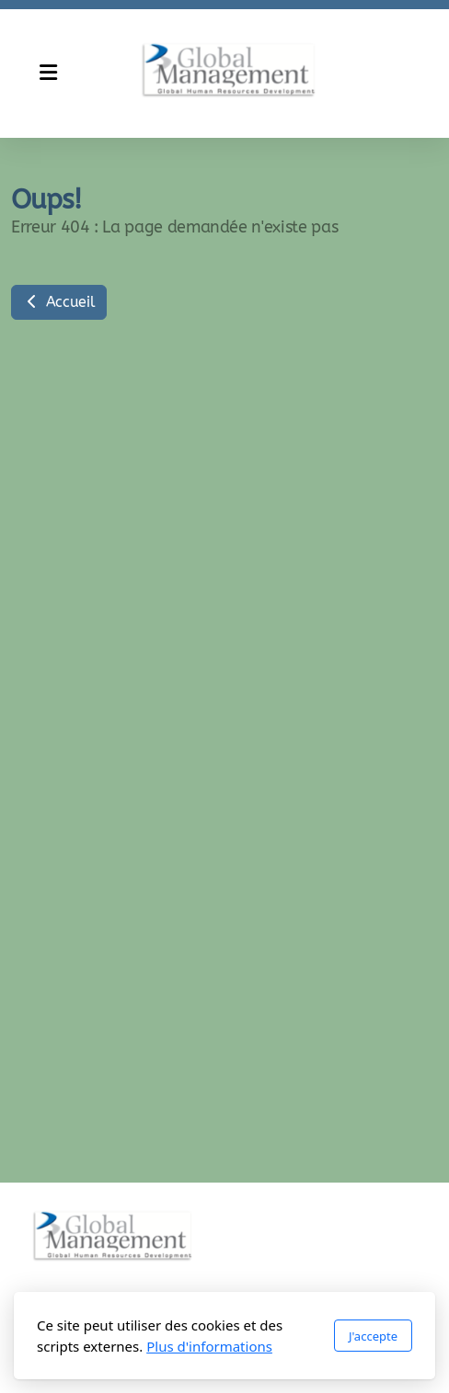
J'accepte (373, 1336)
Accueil (59, 302)
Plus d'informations (209, 1346)
